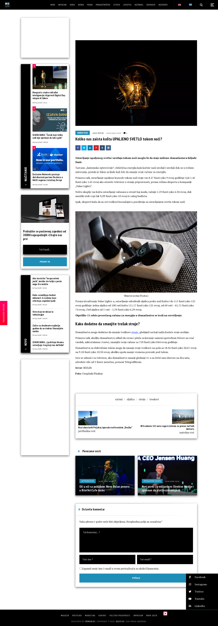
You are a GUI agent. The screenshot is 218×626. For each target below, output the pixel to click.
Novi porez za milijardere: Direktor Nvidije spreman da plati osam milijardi (167, 488)
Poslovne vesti (152, 481)
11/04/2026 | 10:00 (39, 318)
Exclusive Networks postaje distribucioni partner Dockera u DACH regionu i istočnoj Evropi (47, 177)
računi (119, 399)
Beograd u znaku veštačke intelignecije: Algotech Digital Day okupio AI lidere (48, 95)
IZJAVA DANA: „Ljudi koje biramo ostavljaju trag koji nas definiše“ (48, 344)
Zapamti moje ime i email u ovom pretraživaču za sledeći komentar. (120, 568)
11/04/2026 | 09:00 (40, 348)
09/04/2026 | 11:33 (39, 102)
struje (134, 332)
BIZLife (101, 133)
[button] (202, 577)
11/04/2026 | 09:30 (39, 335)
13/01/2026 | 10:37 (172, 481)
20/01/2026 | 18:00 (105, 481)
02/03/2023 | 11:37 (114, 133)
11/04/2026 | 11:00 (39, 287)
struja (142, 399)
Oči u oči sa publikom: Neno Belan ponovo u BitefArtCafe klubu (104, 488)
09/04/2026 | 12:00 (40, 184)
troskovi (154, 399)
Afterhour (87, 481)
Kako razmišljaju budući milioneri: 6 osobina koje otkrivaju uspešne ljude (44, 298)
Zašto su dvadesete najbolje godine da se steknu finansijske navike (47, 328)
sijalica (131, 399)
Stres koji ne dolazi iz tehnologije (43, 313)
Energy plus (82, 133)
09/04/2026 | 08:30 (40, 142)
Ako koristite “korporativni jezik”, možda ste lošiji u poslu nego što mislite (47, 281)
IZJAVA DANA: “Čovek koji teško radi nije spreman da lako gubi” (47, 136)
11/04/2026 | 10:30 (39, 304)
